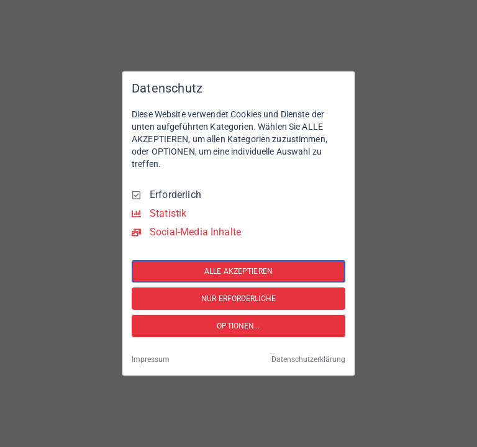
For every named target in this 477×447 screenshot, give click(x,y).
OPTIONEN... (238, 326)
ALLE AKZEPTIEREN (238, 271)
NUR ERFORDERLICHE (238, 298)
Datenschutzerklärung (308, 359)
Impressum (151, 359)
